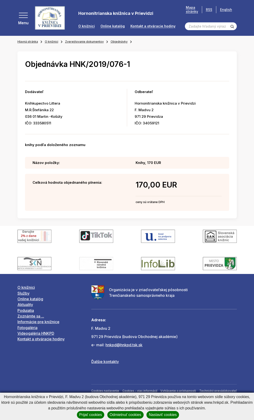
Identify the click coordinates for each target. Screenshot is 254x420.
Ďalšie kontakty (105, 361)
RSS (209, 10)
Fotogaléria (27, 327)
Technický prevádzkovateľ (218, 390)
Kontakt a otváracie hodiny (152, 26)
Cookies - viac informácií (139, 390)
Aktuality (25, 304)
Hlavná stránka (27, 41)
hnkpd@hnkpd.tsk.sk (123, 345)
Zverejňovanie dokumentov (84, 41)
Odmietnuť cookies (125, 415)
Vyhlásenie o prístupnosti (178, 390)
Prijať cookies (90, 415)
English (226, 10)
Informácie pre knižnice (38, 321)
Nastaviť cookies (163, 415)
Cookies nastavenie (105, 390)
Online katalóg (112, 26)
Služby (23, 293)
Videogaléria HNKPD (35, 333)
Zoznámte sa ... (30, 316)
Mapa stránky (192, 9)
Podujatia (25, 310)
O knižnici (86, 26)
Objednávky (119, 41)
